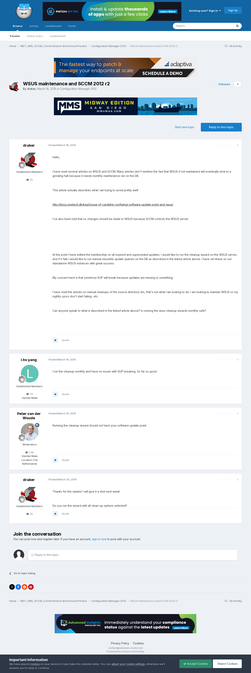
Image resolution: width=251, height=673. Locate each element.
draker (31, 88)
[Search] (193, 26)
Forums (15, 36)
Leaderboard (58, 36)
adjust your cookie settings (128, 664)
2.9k (29, 452)
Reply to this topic (221, 127)
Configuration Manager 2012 (78, 88)
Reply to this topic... (45, 554)
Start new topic (184, 127)
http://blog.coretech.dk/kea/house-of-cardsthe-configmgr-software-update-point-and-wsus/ (113, 204)
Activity (34, 26)
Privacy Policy (120, 643)
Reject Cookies (227, 663)
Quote (65, 340)
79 (29, 393)
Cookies (138, 643)
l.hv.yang (29, 360)
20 (29, 179)
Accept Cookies (196, 663)
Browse (17, 27)
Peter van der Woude (29, 416)
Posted (62, 145)
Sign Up (233, 10)
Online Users (35, 36)
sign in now (99, 539)
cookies (35, 664)
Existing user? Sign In (205, 10)
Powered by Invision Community (125, 651)
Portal (72, 26)
